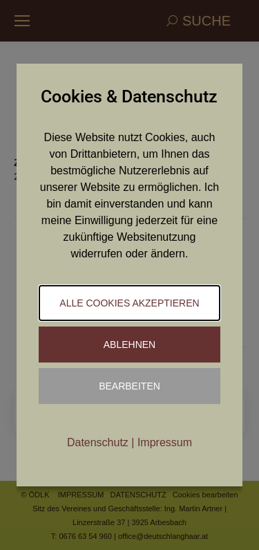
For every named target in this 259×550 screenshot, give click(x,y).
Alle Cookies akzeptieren (129, 303)
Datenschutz (97, 442)
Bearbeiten (129, 386)
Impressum (164, 442)
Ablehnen (129, 344)
